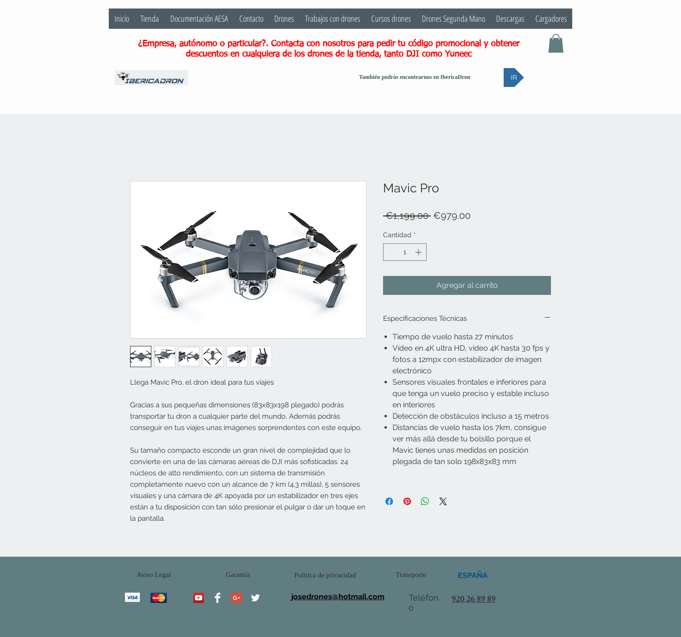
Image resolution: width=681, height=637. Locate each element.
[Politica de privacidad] (325, 575)
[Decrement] (390, 252)
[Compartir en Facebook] (389, 501)
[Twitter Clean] (255, 598)
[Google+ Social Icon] (236, 598)
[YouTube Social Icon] (198, 598)
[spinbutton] (404, 252)
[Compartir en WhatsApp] (425, 501)
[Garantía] (237, 575)
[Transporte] (411, 575)
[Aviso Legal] (153, 575)
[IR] (514, 77)
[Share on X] (443, 501)
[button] (556, 43)
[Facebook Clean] (217, 598)
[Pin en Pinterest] (407, 501)
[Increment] (419, 252)
